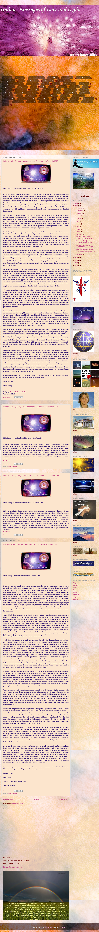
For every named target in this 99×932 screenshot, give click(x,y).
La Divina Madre (70, 90)
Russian (75, 599)
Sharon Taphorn (58, 102)
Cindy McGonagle (63, 81)
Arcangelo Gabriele (83, 78)
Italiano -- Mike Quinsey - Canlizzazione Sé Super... (85, 237)
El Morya (56, 84)
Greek (75, 590)
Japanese (76, 594)
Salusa (5, 102)
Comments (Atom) (18, 803)
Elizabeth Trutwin (69, 84)
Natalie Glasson (79, 96)
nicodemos (48, 927)
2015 (76, 257)
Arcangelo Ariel (67, 78)
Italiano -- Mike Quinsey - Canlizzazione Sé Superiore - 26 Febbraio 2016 (30, 161)
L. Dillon (57, 90)
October (79, 213)
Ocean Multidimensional (26, 99)
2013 (76, 263)
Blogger (63, 927)
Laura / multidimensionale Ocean (26, 93)
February (80, 234)
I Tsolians (62, 87)
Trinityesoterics (72, 102)
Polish (75, 597)
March (79, 231)
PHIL (54, 99)
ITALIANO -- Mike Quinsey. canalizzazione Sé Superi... (85, 250)
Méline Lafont (7, 96)
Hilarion (52, 87)
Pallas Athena (43, 99)
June (78, 224)
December (80, 208)
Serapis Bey (43, 102)
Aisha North (19, 78)
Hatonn (33, 87)
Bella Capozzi (33, 81)
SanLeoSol (31, 102)
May (78, 226)
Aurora (21, 81)
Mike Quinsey (31, 96)
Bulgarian (76, 583)
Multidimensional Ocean (48, 96)
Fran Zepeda (84, 84)
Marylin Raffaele (70, 93)
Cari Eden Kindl (48, 81)
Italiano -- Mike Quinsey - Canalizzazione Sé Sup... (84, 241)
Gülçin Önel (22, 87)
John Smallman (21, 90)
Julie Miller (34, 90)
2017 (76, 203)
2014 (76, 260)
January (79, 254)
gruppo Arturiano (8, 87)
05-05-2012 (7, 78)
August (79, 218)
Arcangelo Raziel (8, 81)
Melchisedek (84, 93)
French (75, 587)
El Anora (45, 84)
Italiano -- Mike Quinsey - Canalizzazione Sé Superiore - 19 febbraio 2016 (30, 407)
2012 (76, 265)
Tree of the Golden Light (17, 392)
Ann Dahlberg (53, 78)
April (78, 229)
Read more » (7, 461)
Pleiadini (63, 99)
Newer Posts (9, 799)
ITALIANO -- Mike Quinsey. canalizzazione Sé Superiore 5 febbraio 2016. (30, 544)
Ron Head (75, 99)
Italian (75, 592)
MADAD (56, 93)
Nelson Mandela (8, 99)
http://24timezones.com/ (13, 867)
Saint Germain (88, 99)
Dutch (75, 585)
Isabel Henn (74, 87)
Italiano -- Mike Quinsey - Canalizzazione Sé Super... (85, 245)
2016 (76, 206)
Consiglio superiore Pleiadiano (12, 84)
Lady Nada (84, 90)
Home (36, 799)
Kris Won (46, 90)
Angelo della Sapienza (36, 78)
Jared (85, 87)
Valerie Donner (87, 102)
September (80, 216)
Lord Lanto (45, 93)
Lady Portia (6, 93)
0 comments (7, 397)
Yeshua (5, 105)
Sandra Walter (18, 102)
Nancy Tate (64, 96)
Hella (42, 87)
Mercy (19, 96)
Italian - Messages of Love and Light (39, 10)
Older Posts (63, 799)
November (80, 210)
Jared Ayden (7, 90)
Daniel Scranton (32, 84)
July (78, 221)
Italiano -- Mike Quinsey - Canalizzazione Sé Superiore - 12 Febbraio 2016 (31, 476)
